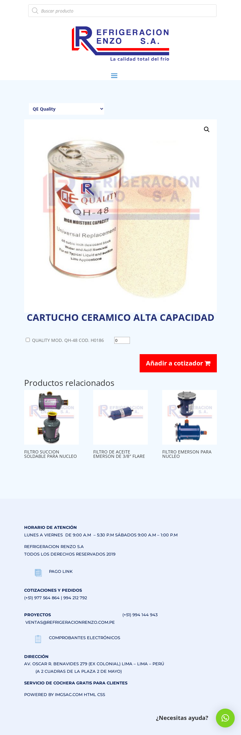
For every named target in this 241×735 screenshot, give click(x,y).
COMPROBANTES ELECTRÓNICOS (84, 637)
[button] (206, 129)
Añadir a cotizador (178, 363)
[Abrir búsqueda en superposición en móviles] (122, 10)
